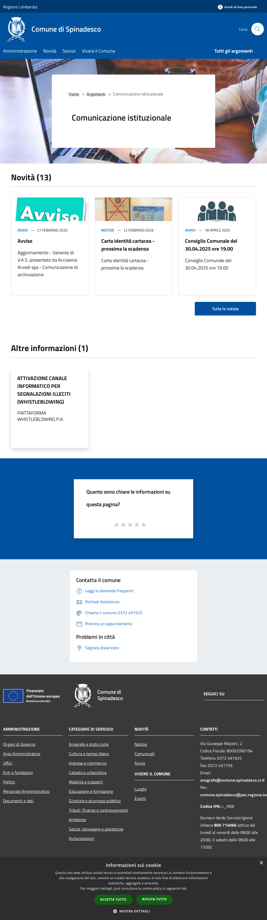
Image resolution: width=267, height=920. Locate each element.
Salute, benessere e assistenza (96, 829)
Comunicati (145, 753)
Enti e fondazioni (18, 772)
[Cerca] (257, 29)
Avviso (25, 241)
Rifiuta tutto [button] (154, 899)
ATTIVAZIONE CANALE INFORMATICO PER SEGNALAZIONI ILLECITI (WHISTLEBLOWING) (44, 390)
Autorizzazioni (81, 838)
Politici (9, 782)
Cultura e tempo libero (89, 753)
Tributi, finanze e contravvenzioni (98, 810)
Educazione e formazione (91, 791)
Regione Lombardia (20, 7)
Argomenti (96, 94)
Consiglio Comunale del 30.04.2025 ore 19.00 (211, 245)
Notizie (107, 230)
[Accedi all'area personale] (237, 7)
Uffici (7, 763)
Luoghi (141, 789)
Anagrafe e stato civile (89, 744)
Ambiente (77, 819)
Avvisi (23, 230)
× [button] (261, 863)
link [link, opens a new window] (184, 888)
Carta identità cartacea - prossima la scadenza (127, 245)
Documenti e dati (18, 801)
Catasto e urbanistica (88, 772)
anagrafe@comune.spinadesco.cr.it (232, 780)
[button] (133, 911)
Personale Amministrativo (26, 791)
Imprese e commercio (88, 763)
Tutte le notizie (225, 309)
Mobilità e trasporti (86, 782)
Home (74, 94)
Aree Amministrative (21, 753)
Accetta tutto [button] (113, 899)
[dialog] (133, 888)
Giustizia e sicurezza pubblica (95, 801)
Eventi (140, 798)
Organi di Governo (19, 744)
